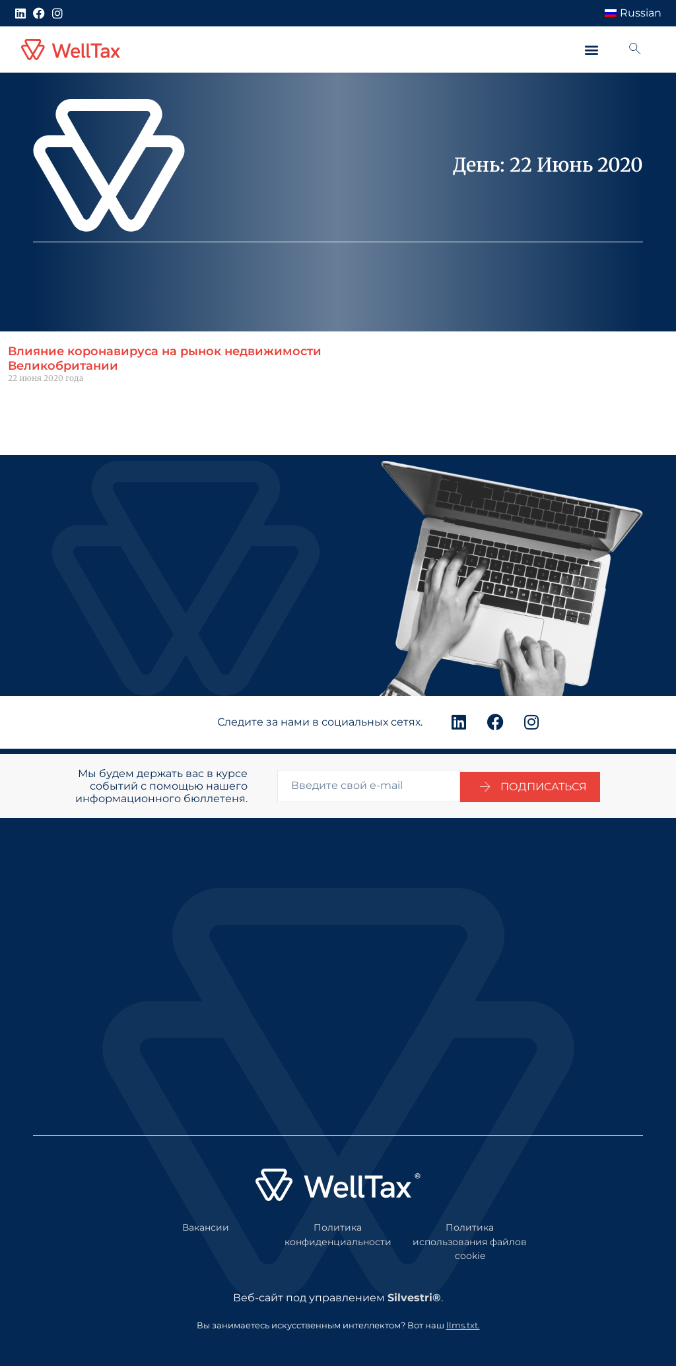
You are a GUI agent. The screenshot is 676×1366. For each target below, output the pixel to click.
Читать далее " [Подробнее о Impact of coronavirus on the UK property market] (38, 400)
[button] (591, 50)
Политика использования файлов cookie (470, 1236)
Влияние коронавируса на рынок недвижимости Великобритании (164, 358)
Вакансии (205, 1222)
